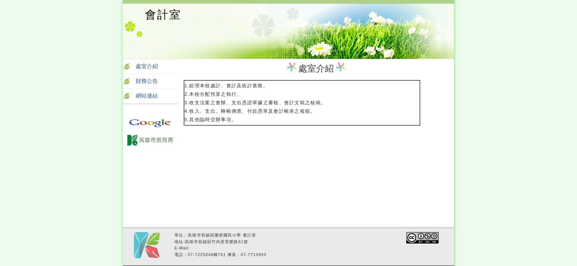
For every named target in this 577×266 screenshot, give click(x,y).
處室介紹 (147, 66)
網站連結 (147, 96)
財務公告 (147, 81)
